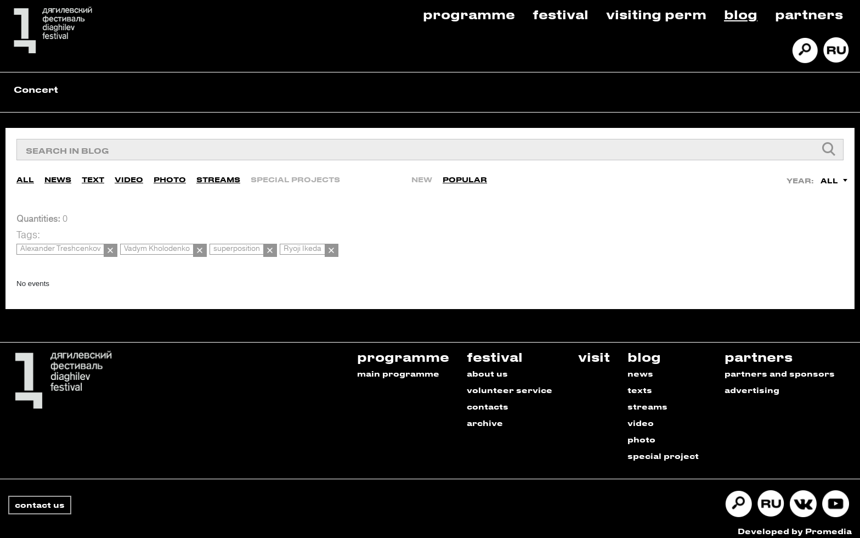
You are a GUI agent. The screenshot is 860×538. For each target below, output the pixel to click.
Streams (218, 177)
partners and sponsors (780, 366)
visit (594, 348)
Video (129, 177)
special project (663, 448)
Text (93, 177)
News (57, 177)
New (421, 177)
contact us (40, 497)
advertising (752, 382)
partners (759, 348)
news (640, 366)
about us (487, 366)
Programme (469, 14)
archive (485, 415)
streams (647, 399)
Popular (465, 177)
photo (641, 431)
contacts (487, 399)
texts (639, 382)
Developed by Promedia (795, 523)
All (25, 177)
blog (644, 348)
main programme (398, 366)
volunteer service (509, 382)
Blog (740, 14)
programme (403, 348)
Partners (809, 14)
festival (495, 348)
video (640, 415)
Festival (561, 14)
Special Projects (295, 177)
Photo (170, 177)
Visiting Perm (656, 14)
